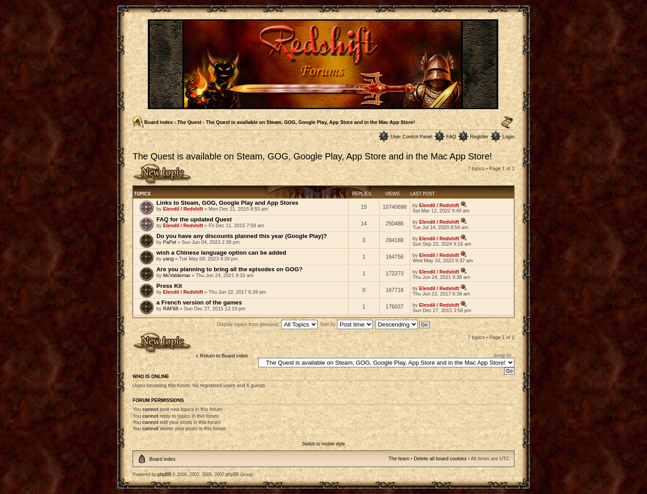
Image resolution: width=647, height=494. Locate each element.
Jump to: (502, 355)
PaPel (169, 242)
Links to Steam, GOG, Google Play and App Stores (227, 202)
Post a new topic (162, 174)
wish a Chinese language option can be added (221, 252)
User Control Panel (411, 136)
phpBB (164, 474)
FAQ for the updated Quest (194, 219)
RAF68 (170, 308)
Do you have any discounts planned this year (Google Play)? (241, 236)
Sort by (346, 324)
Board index (158, 122)
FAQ (451, 136)
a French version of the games (199, 302)
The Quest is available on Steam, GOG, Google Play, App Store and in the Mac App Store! (310, 122)
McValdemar (177, 275)
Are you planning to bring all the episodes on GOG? (229, 269)
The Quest (189, 122)
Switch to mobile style (323, 443)
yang (168, 258)
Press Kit (169, 285)
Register (479, 136)
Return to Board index (224, 355)
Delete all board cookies (440, 458)
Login (508, 136)
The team (399, 458)
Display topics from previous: (267, 324)
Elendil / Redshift (183, 209)
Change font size (507, 122)
